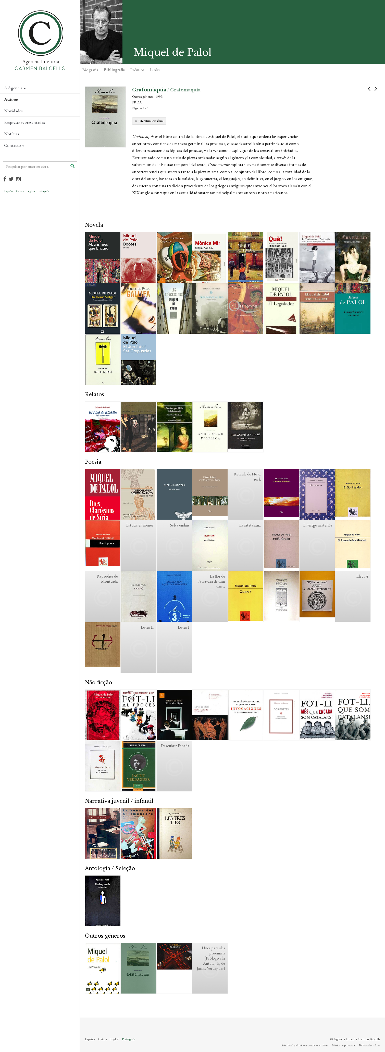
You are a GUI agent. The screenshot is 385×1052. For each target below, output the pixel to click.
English (30, 191)
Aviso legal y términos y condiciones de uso (305, 1045)
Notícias (11, 134)
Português (43, 191)
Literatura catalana (151, 120)
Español (8, 191)
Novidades (13, 111)
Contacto (14, 145)
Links (155, 70)
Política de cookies (369, 1045)
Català (20, 191)
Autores (11, 99)
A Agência (15, 88)
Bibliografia (114, 70)
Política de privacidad (344, 1045)
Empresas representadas (24, 122)
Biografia (90, 70)
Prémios (137, 70)
